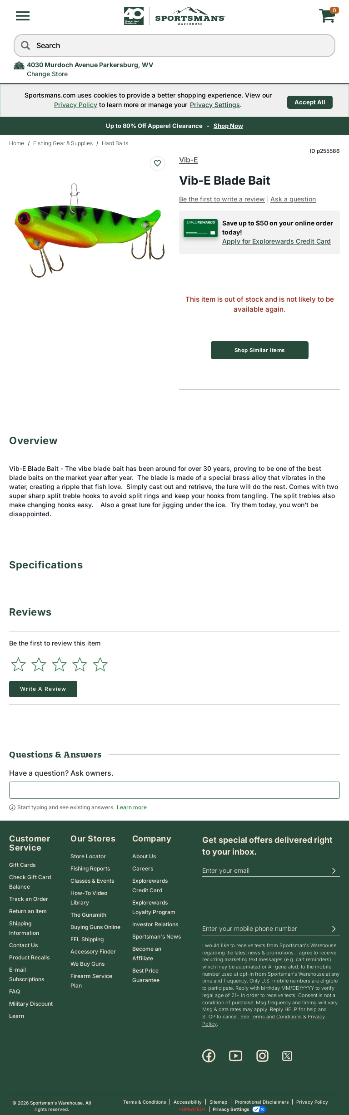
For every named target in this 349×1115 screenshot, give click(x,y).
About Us (144, 853)
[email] (271, 867)
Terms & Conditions (144, 1099)
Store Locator (88, 853)
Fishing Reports (90, 865)
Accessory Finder (93, 948)
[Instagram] (262, 1054)
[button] (23, 16)
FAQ (14, 989)
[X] (287, 1054)
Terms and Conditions (276, 1014)
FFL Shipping (87, 936)
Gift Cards (22, 862)
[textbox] (174, 787)
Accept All (309, 99)
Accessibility (188, 1099)
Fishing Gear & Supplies (63, 143)
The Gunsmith (88, 912)
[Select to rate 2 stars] (39, 661)
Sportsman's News (156, 933)
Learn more (132, 804)
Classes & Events (92, 878)
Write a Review (43, 686)
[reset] (326, 45)
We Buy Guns (87, 961)
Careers (142, 865)
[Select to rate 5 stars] (100, 661)
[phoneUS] (271, 926)
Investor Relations (155, 921)
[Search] (25, 45)
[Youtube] (236, 1054)
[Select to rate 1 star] (18, 661)
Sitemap (218, 1099)
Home (16, 143)
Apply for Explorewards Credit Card (276, 241)
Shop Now (228, 125)
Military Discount (31, 1001)
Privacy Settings (210, 104)
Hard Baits (115, 143)
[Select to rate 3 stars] (59, 661)
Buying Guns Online (95, 924)
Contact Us (23, 942)
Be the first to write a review (222, 199)
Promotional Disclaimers (262, 1099)
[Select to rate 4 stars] (79, 661)
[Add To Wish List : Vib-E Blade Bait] (157, 163)
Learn (16, 1013)
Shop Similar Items (259, 350)
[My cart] (281, 16)
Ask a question (293, 199)
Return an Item (28, 908)
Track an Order (28, 896)
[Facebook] (209, 1054)
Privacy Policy (70, 104)
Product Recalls (29, 955)
